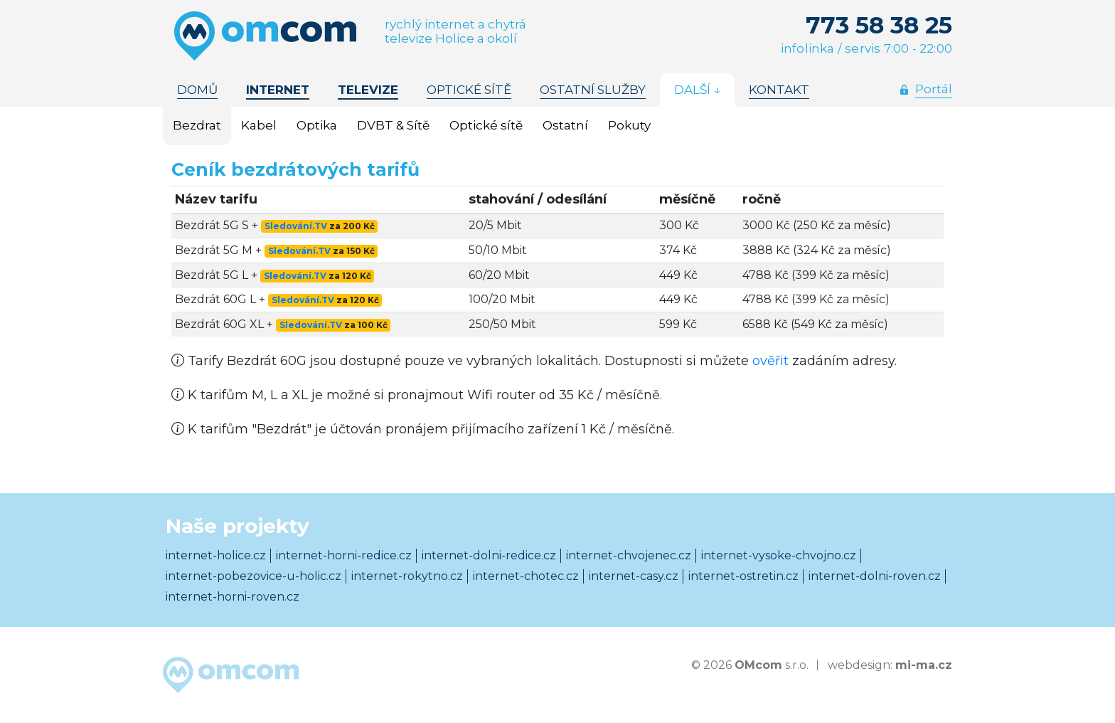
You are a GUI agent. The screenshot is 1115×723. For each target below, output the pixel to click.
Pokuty (629, 125)
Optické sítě (486, 125)
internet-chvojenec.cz (628, 555)
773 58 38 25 (879, 25)
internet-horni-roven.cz (232, 596)
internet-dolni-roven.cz (875, 576)
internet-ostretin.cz (743, 576)
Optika (317, 125)
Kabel (259, 125)
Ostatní (565, 125)
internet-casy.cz (633, 576)
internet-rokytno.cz (407, 576)
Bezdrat (197, 125)
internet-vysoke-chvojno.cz (778, 555)
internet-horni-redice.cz (344, 555)
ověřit (770, 361)
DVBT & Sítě (393, 125)
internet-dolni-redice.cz (489, 555)
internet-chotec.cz (526, 576)
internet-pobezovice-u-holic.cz (253, 576)
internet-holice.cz (216, 555)
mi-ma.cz (923, 665)
